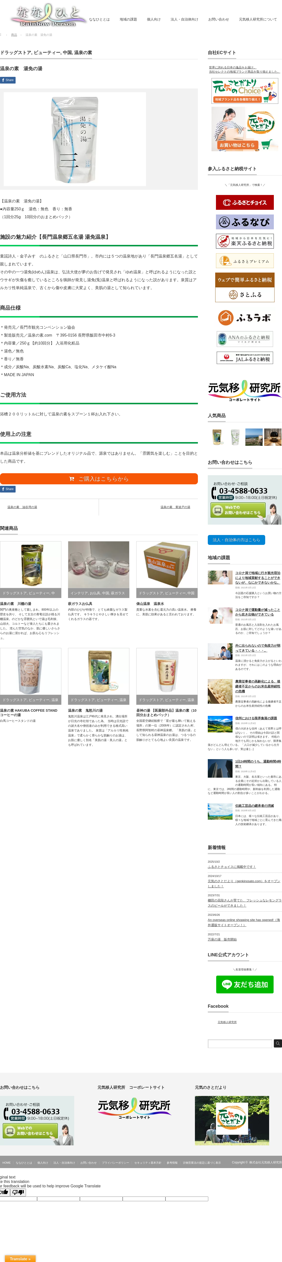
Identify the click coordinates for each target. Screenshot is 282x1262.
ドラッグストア (15, 52)
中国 (67, 52)
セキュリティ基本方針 (148, 1160)
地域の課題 (128, 19)
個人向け (154, 19)
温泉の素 (83, 52)
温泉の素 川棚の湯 (15, 605)
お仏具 (95, 595)
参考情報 (172, 1160)
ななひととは (99, 19)
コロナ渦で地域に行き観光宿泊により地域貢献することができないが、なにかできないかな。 (257, 576)
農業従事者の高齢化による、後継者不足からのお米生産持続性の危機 (257, 684)
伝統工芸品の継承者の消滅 (254, 804)
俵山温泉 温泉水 (150, 605)
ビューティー (47, 52)
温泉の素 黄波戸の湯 (175, 508)
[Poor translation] (18, 1190)
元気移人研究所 (227, 1020)
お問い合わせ (218, 19)
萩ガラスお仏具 (80, 605)
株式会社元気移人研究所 (265, 1160)
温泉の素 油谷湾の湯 (22, 508)
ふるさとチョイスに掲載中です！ (232, 865)
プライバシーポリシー (115, 1160)
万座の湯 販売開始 (222, 937)
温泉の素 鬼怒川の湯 (85, 712)
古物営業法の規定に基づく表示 (202, 1160)
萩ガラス (118, 595)
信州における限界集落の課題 (256, 716)
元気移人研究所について (258, 19)
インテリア (79, 595)
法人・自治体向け (184, 19)
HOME (6, 1160)
